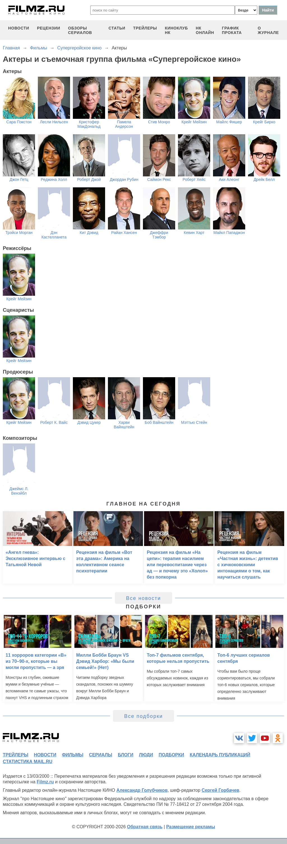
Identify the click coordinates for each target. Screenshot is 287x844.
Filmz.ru (45, 781)
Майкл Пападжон (229, 232)
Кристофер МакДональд (88, 124)
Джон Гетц (19, 179)
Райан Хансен (124, 232)
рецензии (48, 28)
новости (18, 28)
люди (146, 754)
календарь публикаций (220, 754)
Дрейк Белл (264, 179)
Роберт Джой (89, 179)
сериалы (100, 754)
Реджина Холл (54, 179)
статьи (116, 28)
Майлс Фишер (229, 122)
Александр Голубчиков (142, 790)
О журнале (268, 30)
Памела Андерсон (124, 124)
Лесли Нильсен (54, 122)
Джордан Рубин (124, 179)
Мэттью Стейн (194, 422)
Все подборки (143, 716)
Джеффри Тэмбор (159, 234)
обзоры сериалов (80, 30)
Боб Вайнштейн (159, 422)
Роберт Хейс (194, 179)
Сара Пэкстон (19, 122)
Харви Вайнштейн (124, 424)
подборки (171, 754)
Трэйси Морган (19, 232)
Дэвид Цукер (89, 422)
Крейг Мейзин (194, 122)
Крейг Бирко (264, 122)
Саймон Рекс (159, 179)
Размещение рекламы (190, 826)
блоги (125, 754)
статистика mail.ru (27, 761)
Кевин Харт (194, 232)
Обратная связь (145, 826)
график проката (232, 30)
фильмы (72, 754)
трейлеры (145, 28)
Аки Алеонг (229, 179)
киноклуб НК (176, 30)
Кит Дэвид (89, 232)
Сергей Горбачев (220, 790)
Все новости (143, 598)
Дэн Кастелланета (54, 234)
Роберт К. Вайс (54, 422)
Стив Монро (159, 122)
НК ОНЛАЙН (205, 30)
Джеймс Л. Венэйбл (18, 490)
